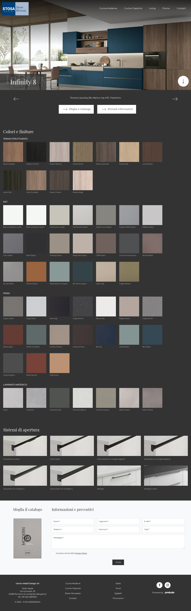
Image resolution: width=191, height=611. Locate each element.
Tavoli (118, 588)
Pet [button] (5, 202)
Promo (166, 8)
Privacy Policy (81, 553)
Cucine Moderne (108, 8)
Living (152, 8)
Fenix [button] (6, 293)
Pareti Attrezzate (73, 593)
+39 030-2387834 (29, 597)
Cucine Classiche (133, 8)
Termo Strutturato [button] (15, 139)
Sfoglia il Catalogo (76, 109)
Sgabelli (118, 593)
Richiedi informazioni (116, 109)
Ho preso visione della (71, 553)
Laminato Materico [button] (15, 384)
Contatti (181, 8)
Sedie (118, 583)
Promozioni (118, 598)
